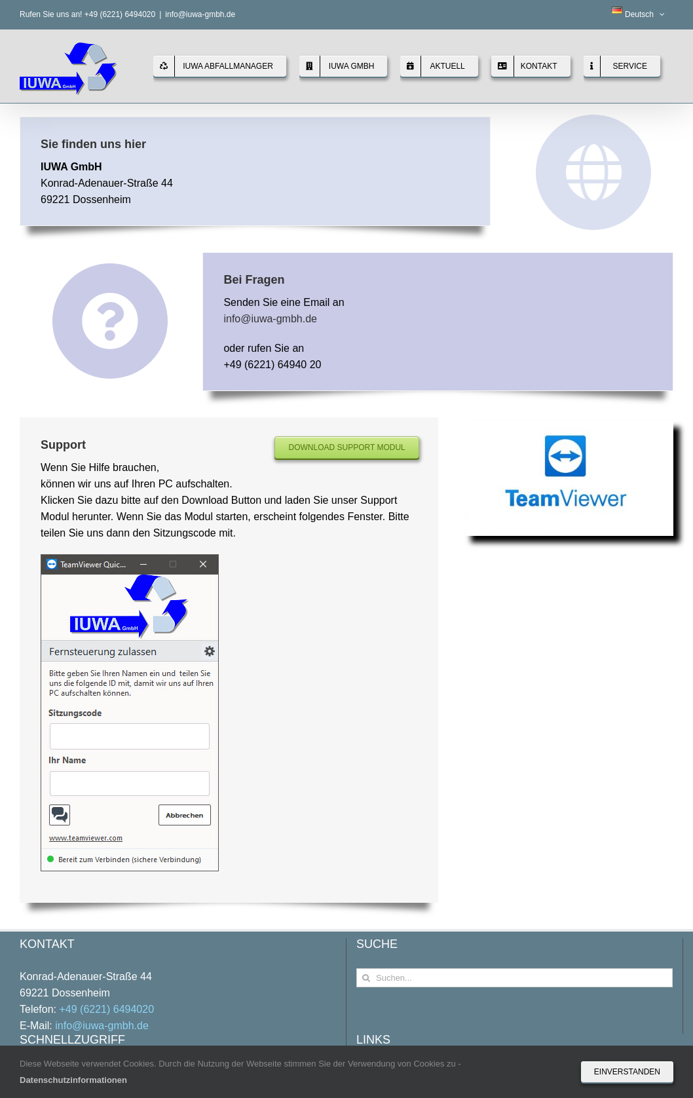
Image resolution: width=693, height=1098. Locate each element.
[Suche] (365, 977)
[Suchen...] (514, 977)
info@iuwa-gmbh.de (200, 14)
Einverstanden (627, 1071)
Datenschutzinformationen (73, 1080)
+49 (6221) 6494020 (106, 1009)
